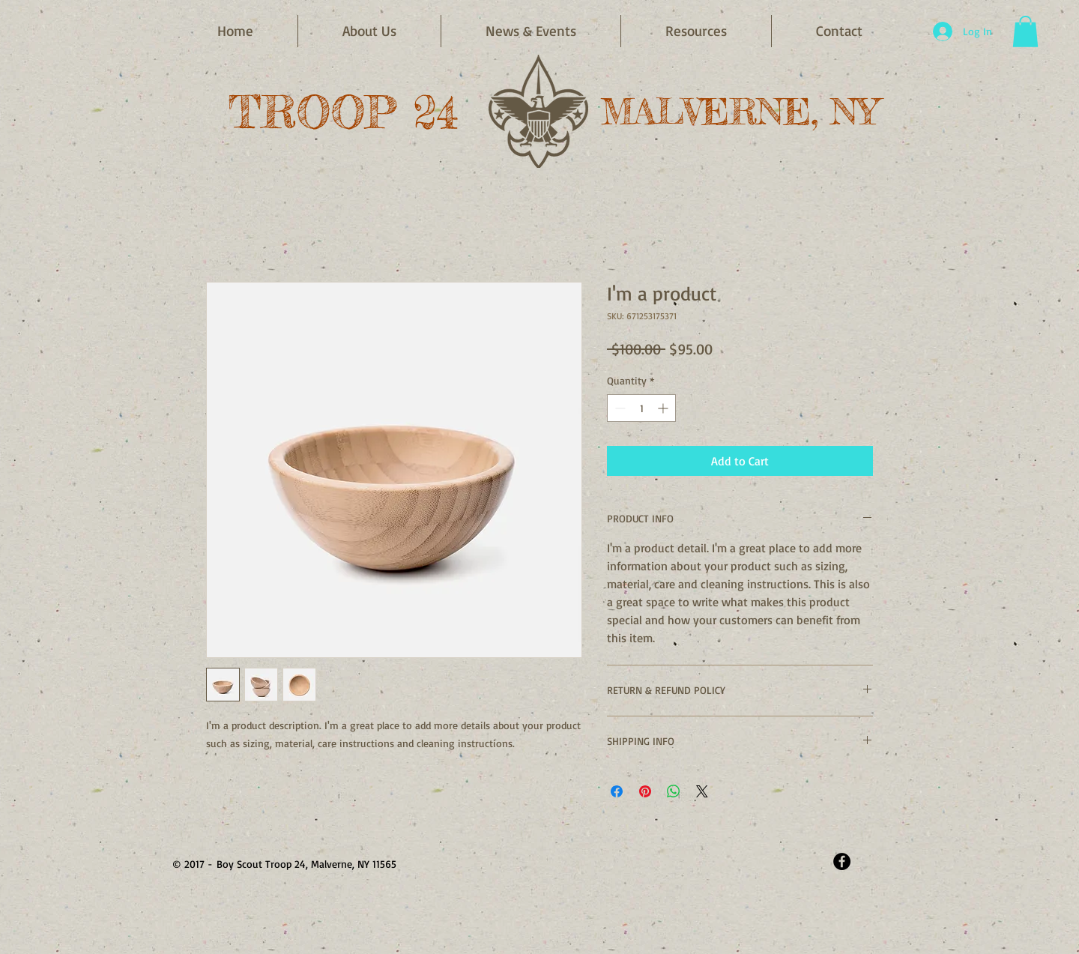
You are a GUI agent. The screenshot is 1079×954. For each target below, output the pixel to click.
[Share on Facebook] (617, 791)
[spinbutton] (641, 408)
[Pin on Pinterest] (645, 791)
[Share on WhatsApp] (674, 791)
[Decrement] (618, 408)
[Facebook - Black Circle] (841, 861)
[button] (530, 31)
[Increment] (664, 408)
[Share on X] (702, 791)
